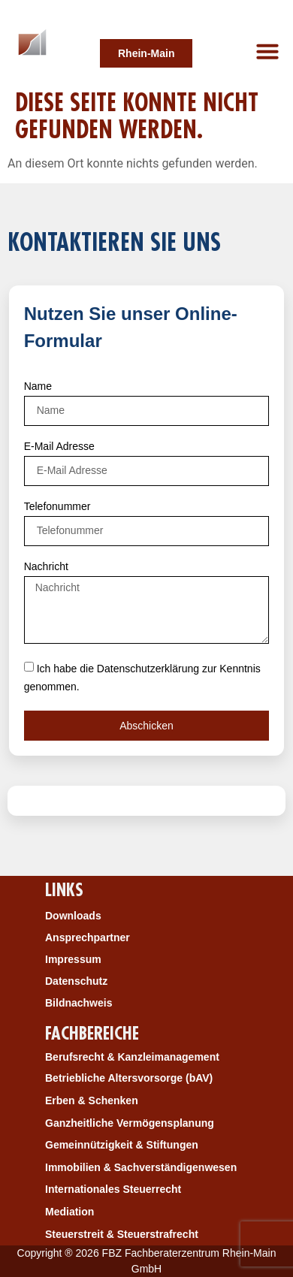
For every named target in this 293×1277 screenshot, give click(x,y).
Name (38, 386)
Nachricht (46, 566)
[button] (267, 51)
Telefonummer (57, 506)
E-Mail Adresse (59, 446)
